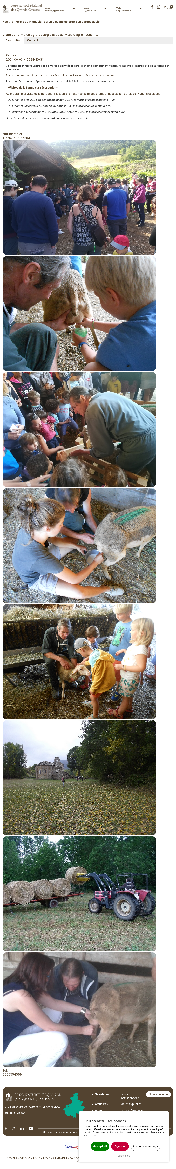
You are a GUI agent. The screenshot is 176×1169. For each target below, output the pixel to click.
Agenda (100, 1110)
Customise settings (145, 1146)
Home (6, 21)
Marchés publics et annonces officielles (67, 1132)
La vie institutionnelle (129, 1096)
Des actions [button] (90, 9)
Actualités (101, 1104)
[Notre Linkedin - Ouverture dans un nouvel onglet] (6, 1128)
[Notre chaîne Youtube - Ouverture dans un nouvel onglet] (31, 1128)
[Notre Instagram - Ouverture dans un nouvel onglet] (13, 1128)
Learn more (124, 1155)
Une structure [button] (123, 9)
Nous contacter (158, 1094)
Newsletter (102, 1094)
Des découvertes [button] (55, 9)
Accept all (100, 1146)
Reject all (120, 1146)
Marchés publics (130, 1104)
